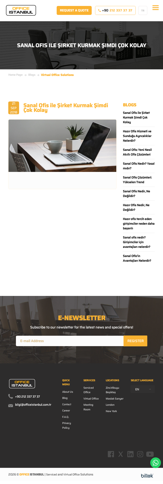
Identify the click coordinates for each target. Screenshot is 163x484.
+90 (115, 12)
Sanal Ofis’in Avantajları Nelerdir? (137, 258)
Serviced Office (88, 391)
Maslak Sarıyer (114, 399)
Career (66, 411)
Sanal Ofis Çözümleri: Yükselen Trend (137, 179)
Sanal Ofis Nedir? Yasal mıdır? (139, 166)
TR (143, 13)
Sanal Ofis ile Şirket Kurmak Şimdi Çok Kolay (136, 117)
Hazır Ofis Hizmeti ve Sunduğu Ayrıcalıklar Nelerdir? (137, 136)
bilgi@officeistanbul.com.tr (33, 405)
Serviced (52, 478)
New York (111, 412)
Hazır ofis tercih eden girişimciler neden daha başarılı (139, 224)
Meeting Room (88, 408)
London (110, 406)
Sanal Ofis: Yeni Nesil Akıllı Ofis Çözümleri (137, 152)
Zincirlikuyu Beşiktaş (112, 391)
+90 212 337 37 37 (27, 397)
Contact (66, 405)
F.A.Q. (65, 418)
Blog (64, 399)
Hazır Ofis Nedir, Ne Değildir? (136, 207)
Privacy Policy (66, 426)
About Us (67, 393)
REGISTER (136, 341)
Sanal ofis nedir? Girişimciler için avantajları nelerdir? (136, 242)
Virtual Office (91, 399)
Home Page (15, 75)
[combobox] (143, 390)
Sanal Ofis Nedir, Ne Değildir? (136, 193)
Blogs (31, 75)
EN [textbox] (137, 390)
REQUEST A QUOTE (74, 12)
